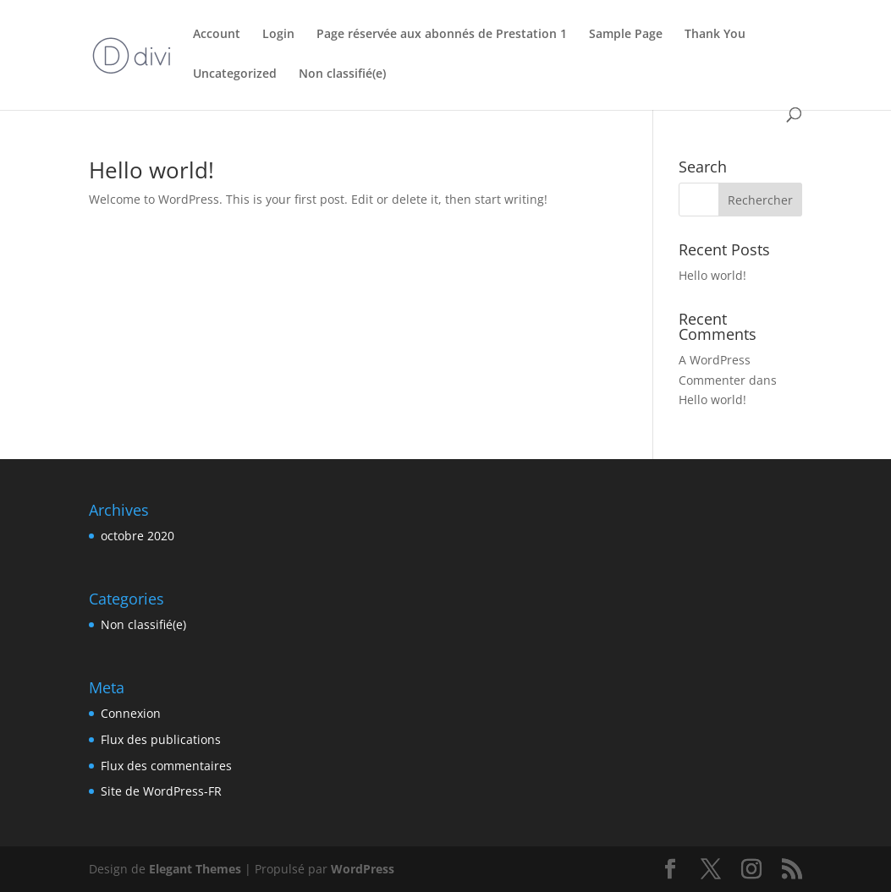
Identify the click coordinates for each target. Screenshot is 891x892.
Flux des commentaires (166, 766)
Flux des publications (161, 739)
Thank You (715, 34)
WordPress (362, 869)
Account (216, 34)
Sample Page (626, 34)
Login (278, 34)
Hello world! (151, 170)
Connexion (131, 713)
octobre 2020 (137, 536)
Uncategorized (235, 74)
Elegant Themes (195, 869)
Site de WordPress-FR (161, 791)
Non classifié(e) (342, 74)
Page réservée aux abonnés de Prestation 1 (441, 34)
